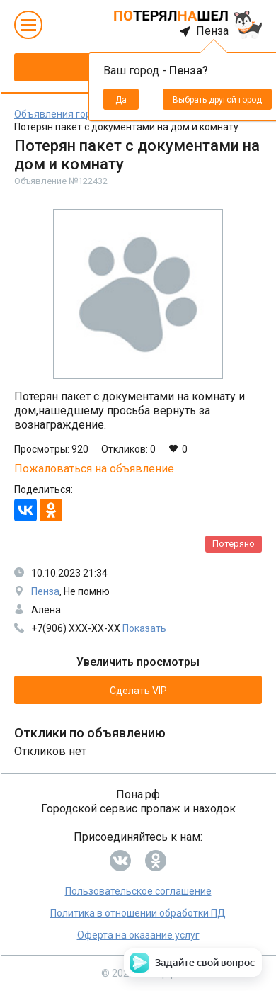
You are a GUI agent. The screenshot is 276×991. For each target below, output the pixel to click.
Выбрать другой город (217, 100)
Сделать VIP (138, 690)
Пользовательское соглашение (138, 891)
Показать (144, 628)
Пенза (45, 591)
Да (121, 100)
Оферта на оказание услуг (138, 935)
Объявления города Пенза (76, 114)
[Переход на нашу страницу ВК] (120, 860)
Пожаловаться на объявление (94, 469)
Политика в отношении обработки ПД (138, 913)
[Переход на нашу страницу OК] (155, 860)
